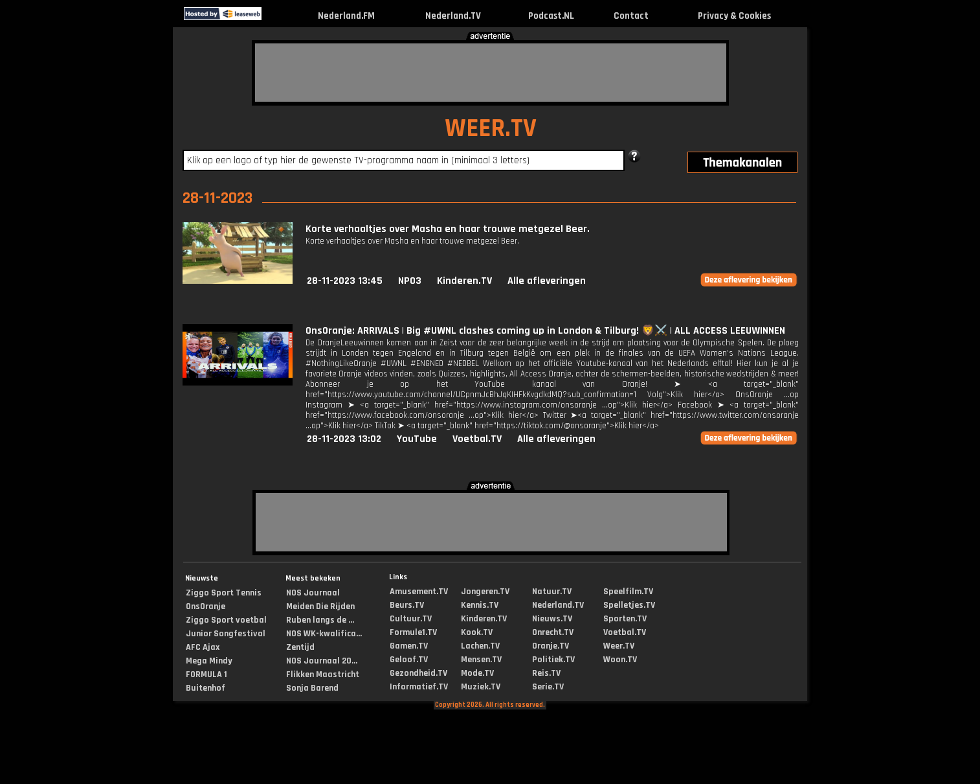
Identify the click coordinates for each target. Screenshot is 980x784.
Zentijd (300, 647)
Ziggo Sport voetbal (226, 620)
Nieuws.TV (552, 619)
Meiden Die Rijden (320, 606)
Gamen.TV (409, 646)
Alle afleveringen (546, 281)
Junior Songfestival (225, 634)
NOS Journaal (313, 593)
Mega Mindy (209, 661)
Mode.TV (477, 673)
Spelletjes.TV (629, 605)
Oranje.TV (550, 646)
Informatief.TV (419, 687)
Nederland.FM (346, 16)
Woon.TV (620, 659)
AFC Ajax (202, 647)
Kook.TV (477, 632)
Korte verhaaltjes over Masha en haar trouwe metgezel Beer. (448, 229)
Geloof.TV (409, 659)
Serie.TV (548, 687)
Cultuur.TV (411, 619)
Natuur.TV (552, 591)
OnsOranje (205, 606)
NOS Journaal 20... (321, 661)
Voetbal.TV (477, 439)
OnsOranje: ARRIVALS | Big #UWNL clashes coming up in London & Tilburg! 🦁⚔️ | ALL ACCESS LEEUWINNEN (545, 331)
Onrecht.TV (553, 632)
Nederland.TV (453, 16)
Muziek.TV (480, 687)
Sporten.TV (625, 619)
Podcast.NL (551, 16)
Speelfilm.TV (628, 591)
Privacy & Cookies (734, 16)
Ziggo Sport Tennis (224, 593)
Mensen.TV (481, 659)
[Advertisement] (490, 72)
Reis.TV (546, 673)
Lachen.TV (480, 646)
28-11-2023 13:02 (344, 439)
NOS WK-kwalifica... (324, 634)
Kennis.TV (479, 605)
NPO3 (409, 281)
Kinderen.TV (464, 281)
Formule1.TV (413, 632)
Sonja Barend (312, 688)
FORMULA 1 (206, 674)
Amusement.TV (419, 591)
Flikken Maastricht (322, 674)
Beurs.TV (407, 605)
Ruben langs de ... (320, 620)
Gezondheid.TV (418, 673)
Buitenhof (205, 688)
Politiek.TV (553, 659)
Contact (631, 16)
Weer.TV (618, 646)
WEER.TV (491, 128)
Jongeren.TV (485, 591)
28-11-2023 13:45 (345, 281)
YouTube (417, 439)
